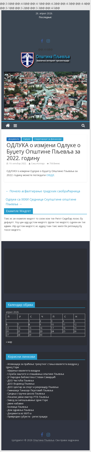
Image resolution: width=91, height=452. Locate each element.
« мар (9, 341)
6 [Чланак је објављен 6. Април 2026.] (6, 324)
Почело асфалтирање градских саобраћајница (43, 191)
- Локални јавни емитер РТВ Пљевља (27, 396)
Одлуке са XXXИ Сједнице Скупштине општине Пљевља (41, 201)
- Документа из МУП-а (18, 413)
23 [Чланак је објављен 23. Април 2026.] (41, 331)
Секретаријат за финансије (48, 139)
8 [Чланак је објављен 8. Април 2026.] (29, 324)
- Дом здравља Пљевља (20, 410)
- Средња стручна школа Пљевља (25, 393)
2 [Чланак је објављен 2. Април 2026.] (40, 321)
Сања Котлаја (37, 163)
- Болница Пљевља (17, 406)
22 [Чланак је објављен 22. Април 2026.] (30, 331)
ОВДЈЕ (50, 175)
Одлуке (26, 139)
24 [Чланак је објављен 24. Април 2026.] (52, 331)
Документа (13, 139)
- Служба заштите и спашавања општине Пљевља (35, 373)
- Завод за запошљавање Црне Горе (27, 400)
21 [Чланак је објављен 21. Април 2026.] (18, 331)
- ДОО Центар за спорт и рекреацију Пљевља (32, 387)
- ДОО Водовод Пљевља (20, 383)
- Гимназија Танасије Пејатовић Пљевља (29, 390)
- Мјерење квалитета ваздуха (23, 370)
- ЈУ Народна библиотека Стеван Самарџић (31, 377)
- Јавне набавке (15, 403)
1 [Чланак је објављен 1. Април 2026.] (29, 321)
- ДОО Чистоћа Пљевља (20, 380)
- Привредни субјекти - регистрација (26, 416)
